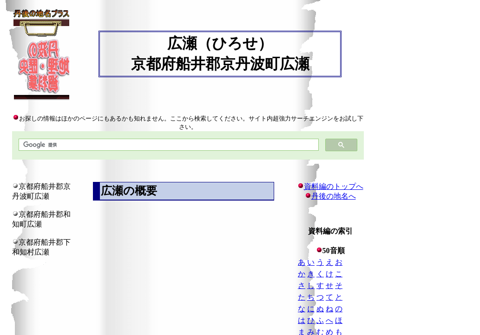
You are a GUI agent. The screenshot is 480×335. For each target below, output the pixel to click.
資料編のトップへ (330, 186)
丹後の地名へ (333, 196)
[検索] (167, 144)
